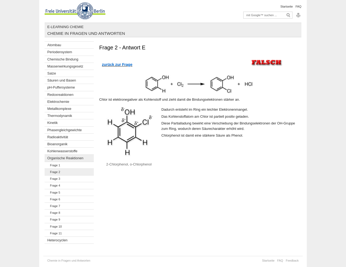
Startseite (286, 6)
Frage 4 (55, 185)
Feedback (292, 260)
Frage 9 (55, 219)
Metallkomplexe (59, 109)
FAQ (298, 6)
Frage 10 (56, 226)
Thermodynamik (59, 116)
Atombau (54, 45)
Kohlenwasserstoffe (62, 151)
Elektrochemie (58, 102)
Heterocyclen (57, 240)
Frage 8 (55, 212)
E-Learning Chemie (65, 27)
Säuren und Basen (61, 80)
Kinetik (52, 123)
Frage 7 (55, 206)
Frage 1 (55, 165)
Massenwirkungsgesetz (65, 66)
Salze (51, 73)
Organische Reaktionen (65, 158)
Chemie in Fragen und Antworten (86, 33)
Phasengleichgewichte (64, 130)
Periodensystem (59, 52)
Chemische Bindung (62, 59)
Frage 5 (55, 192)
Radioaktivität (57, 137)
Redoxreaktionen (60, 95)
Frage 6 (55, 199)
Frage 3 (55, 178)
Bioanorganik (57, 144)
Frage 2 (55, 172)
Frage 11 (56, 233)
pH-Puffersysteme (61, 87)
